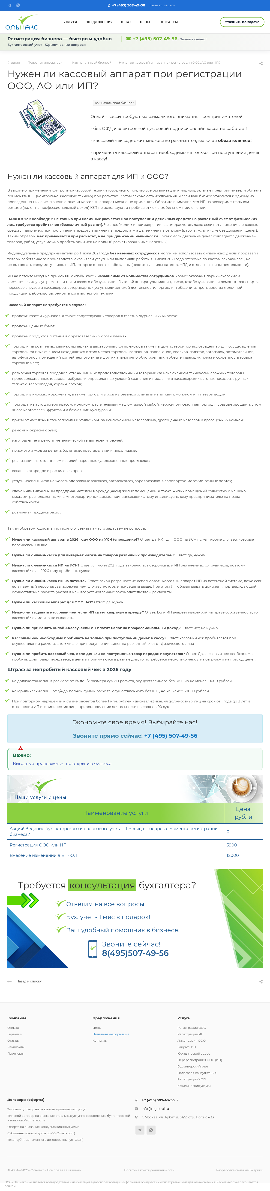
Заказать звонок (162, 5)
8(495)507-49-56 (135, 953)
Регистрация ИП (190, 1034)
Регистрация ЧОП (191, 1079)
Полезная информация (111, 1034)
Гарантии (14, 1034)
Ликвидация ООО (191, 1040)
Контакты (100, 1040)
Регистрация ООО (191, 1027)
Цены (97, 1027)
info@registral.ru (155, 1109)
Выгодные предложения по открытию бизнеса (62, 763)
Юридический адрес (193, 1053)
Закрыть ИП (186, 1047)
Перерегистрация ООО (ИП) (199, 1060)
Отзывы (13, 1040)
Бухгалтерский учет (192, 1066)
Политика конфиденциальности (149, 1170)
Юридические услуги (194, 1086)
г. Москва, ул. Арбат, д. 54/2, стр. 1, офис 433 (178, 1117)
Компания (16, 1018)
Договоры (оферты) (25, 1099)
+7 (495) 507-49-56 (128, 5)
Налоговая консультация (196, 1073)
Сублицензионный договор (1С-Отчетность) (41, 1133)
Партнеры (15, 1053)
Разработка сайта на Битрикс (239, 1170)
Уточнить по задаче (242, 22)
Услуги (184, 1018)
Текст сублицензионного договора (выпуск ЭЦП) (45, 1139)
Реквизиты (15, 1047)
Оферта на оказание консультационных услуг (43, 1127)
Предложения (106, 1018)
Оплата (13, 1027)
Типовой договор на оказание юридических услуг (46, 1109)
